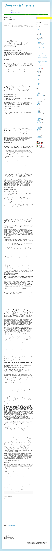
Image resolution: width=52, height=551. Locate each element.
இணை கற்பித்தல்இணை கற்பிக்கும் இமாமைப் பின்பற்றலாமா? (41, 47)
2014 (38, 82)
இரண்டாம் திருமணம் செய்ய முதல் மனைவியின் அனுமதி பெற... (42, 58)
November (40, 35)
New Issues (39, 118)
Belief (38, 93)
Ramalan (38, 128)
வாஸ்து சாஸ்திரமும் (41, 62)
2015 (38, 80)
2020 (38, 33)
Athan (38, 92)
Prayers (38, 121)
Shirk (38, 131)
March (39, 72)
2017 (38, 78)
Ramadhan (39, 127)
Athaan (38, 91)
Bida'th (38, 94)
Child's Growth (39, 96)
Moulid (38, 117)
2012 (38, 83)
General (38, 105)
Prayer (38, 120)
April (39, 71)
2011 (38, 84)
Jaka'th (38, 109)
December (40, 34)
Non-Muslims (39, 119)
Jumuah (38, 112)
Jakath (38, 110)
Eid (37, 102)
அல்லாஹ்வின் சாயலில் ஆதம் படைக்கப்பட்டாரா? (42, 51)
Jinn (38, 111)
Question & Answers (19, 5)
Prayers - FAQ (39, 122)
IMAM (38, 108)
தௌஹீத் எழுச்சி (39, 137)
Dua (38, 100)
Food (38, 104)
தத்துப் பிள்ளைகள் (41, 43)
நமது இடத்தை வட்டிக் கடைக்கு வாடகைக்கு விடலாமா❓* (41, 68)
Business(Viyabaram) (40, 95)
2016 (38, 79)
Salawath (38, 130)
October (39, 37)
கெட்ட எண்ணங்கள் (41, 60)
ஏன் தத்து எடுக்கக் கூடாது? (42, 44)
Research (38, 129)
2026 (38, 28)
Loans (38, 114)
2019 (38, 75)
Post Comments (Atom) (11, 525)
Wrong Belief (39, 135)
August (39, 39)
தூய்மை (38, 136)
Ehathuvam (39, 101)
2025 (38, 29)
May (39, 70)
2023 (38, 30)
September (40, 38)
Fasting (38, 103)
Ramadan (38, 126)
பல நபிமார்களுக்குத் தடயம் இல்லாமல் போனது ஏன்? (42, 53)
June (39, 42)
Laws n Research (39, 113)
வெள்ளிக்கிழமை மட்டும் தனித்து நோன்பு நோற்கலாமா (42, 65)
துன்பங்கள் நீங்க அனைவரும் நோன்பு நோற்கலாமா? (42, 49)
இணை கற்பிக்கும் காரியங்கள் (42, 61)
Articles (8, 493)
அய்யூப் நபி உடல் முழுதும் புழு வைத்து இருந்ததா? (42, 55)
